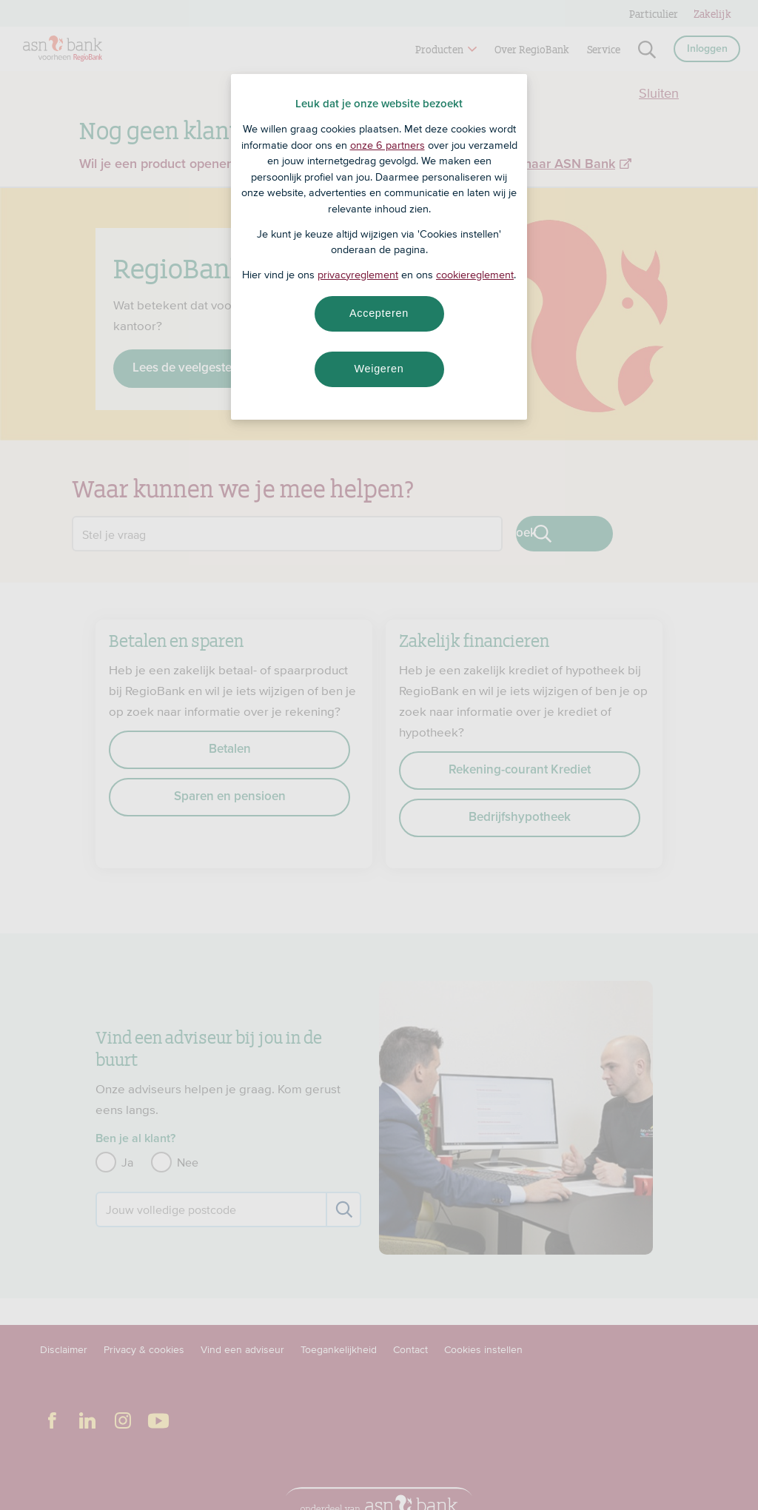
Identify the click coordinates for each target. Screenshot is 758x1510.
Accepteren (379, 313)
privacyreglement (358, 275)
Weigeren (378, 369)
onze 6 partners (387, 145)
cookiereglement (475, 275)
